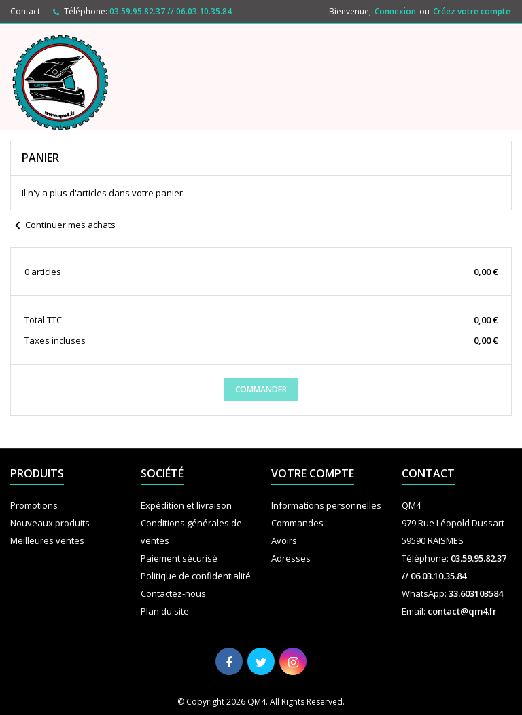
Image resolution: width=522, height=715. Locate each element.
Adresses (291, 558)
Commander (261, 389)
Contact (25, 11)
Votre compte (312, 473)
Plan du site (165, 611)
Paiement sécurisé (179, 558)
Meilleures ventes (47, 540)
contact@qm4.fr (462, 611)
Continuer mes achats (63, 226)
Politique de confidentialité (196, 576)
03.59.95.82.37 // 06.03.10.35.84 (170, 11)
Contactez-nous (173, 593)
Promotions (34, 505)
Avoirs (284, 540)
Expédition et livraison (186, 505)
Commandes (297, 523)
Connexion (395, 11)
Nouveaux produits (50, 523)
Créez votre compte (471, 11)
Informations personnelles (326, 505)
